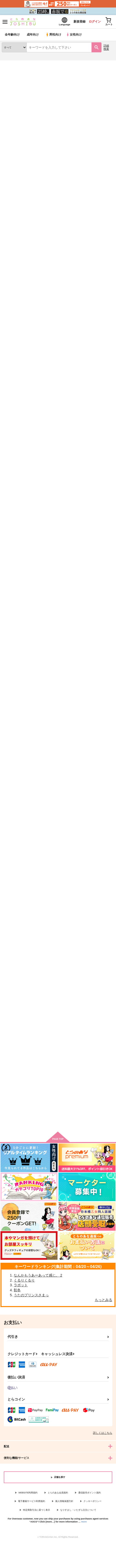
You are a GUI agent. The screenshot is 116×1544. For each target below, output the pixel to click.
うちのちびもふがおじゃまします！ (57, 580)
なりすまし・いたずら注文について (78, 1511)
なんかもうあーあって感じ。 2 (38, 1277)
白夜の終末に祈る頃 (55, 226)
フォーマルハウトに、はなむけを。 (18, 815)
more (84, 1523)
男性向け (54, 36)
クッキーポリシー (93, 1502)
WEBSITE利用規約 (28, 1494)
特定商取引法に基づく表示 (36, 1511)
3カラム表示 (92, 152)
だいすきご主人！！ (93, 344)
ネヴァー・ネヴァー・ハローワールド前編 (95, 229)
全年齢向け (12, 36)
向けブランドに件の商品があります (58, 1122)
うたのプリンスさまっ (31, 1297)
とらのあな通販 (11, 64)
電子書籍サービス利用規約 (31, 1502)
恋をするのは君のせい (57, 695)
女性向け (75, 36)
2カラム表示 (101, 152)
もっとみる (103, 1301)
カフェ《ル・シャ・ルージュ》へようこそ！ (95, 1050)
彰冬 (17, 1292)
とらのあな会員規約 (58, 1494)
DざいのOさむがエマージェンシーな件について (58, 348)
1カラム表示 (110, 152)
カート (19, 510)
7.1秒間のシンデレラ (56, 813)
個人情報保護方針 (64, 1502)
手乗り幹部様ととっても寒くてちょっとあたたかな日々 (95, 465)
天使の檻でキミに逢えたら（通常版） (57, 933)
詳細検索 (106, 49)
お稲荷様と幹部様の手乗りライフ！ (18, 228)
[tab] (15, 139)
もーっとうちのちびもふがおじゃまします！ (95, 698)
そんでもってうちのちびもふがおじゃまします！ (95, 583)
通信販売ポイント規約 (89, 1494)
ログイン (91, 22)
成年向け (33, 36)
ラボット (21, 1287)
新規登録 (74, 22)
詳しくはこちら (102, 1434)
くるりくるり (24, 1282)
